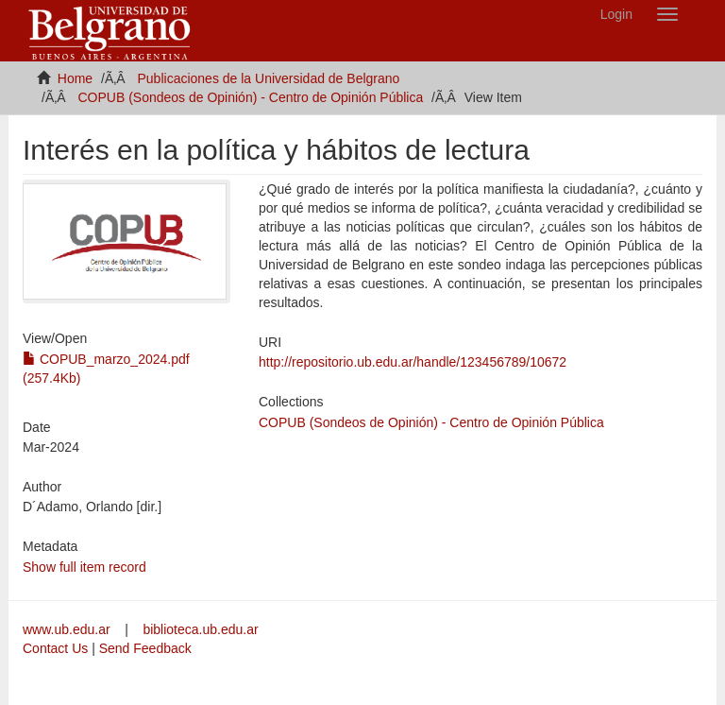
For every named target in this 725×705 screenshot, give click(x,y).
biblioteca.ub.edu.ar (200, 629)
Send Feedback (145, 648)
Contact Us (55, 648)
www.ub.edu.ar (68, 629)
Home (75, 78)
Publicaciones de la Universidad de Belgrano (269, 78)
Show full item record (84, 567)
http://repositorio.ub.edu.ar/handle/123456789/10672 (412, 362)
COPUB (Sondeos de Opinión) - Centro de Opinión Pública (250, 97)
